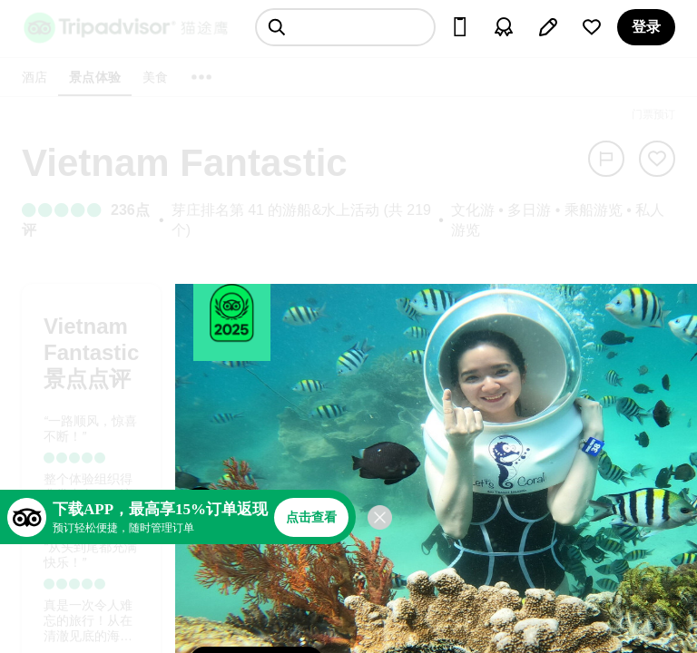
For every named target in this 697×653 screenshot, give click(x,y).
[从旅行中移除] (657, 159)
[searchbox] (345, 27)
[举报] (606, 159)
